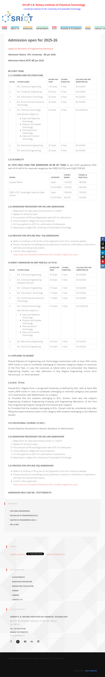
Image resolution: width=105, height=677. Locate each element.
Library (15, 595)
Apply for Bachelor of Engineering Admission (30, 48)
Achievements (18, 577)
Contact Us (99, 28)
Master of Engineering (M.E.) (23, 520)
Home (4, 28)
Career (15, 590)
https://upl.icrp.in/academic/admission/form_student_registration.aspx (45, 254)
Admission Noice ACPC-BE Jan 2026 (26, 60)
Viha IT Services (91, 671)
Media (88, 28)
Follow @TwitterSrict (55, 554)
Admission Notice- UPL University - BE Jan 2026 (32, 54)
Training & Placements (71, 28)
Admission (28, 28)
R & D (54, 28)
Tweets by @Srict (18, 554)
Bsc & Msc (14, 524)
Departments (42, 28)
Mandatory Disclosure (23, 586)
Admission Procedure (22, 581)
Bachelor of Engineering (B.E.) (24, 515)
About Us (15, 28)
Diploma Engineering (20, 511)
